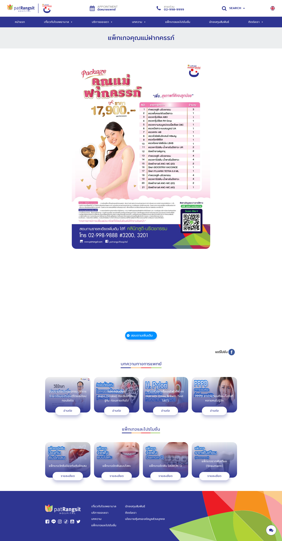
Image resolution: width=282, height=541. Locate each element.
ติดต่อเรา (256, 22)
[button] (141, 335)
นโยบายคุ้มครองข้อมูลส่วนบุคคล (145, 517)
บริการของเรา (102, 22)
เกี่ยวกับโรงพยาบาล (58, 22)
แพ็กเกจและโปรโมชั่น (177, 22)
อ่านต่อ (67, 409)
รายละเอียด (68, 474)
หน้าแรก (20, 22)
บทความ (139, 22)
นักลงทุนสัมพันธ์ (219, 22)
